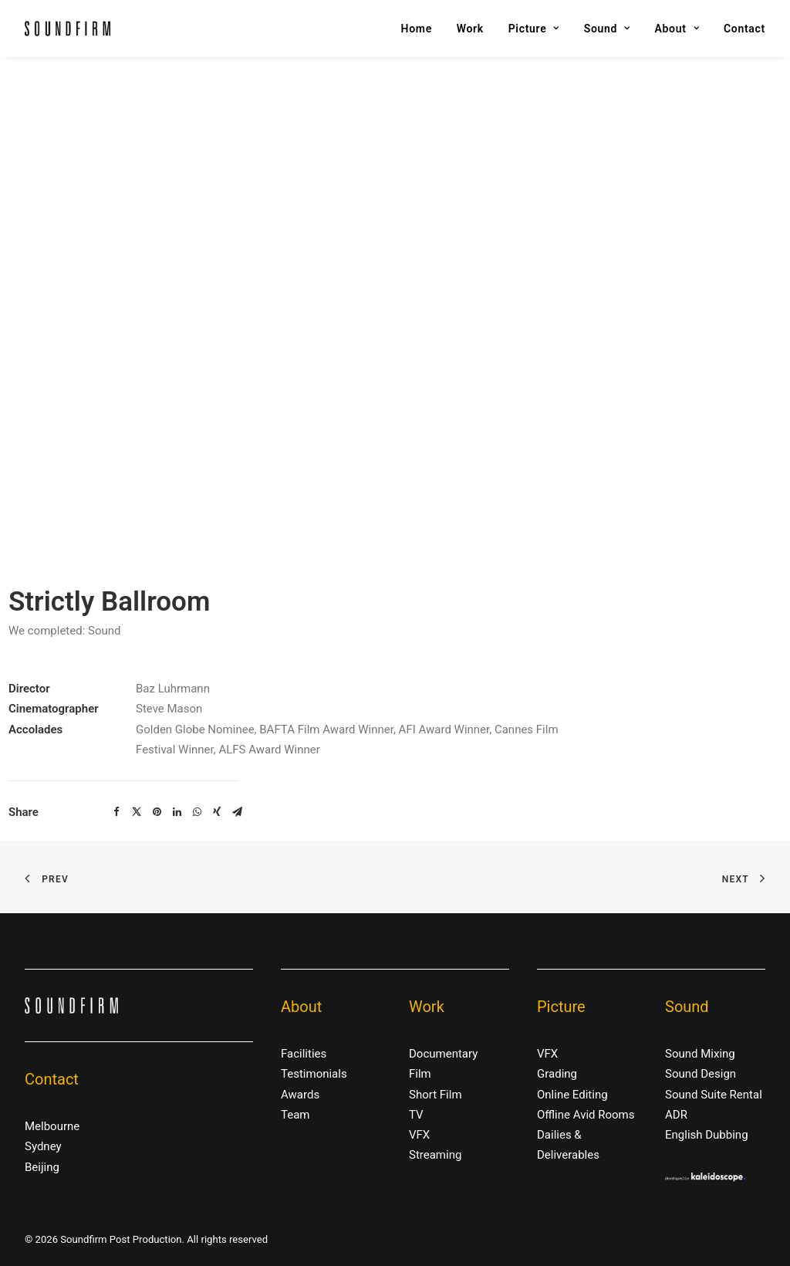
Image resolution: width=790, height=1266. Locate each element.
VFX (419, 1135)
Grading (557, 1074)
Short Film (435, 1095)
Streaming (435, 1155)
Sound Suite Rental (713, 1095)
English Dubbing (706, 1135)
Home (416, 28)
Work (470, 28)
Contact (744, 28)
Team (295, 1115)
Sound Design (700, 1074)
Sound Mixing (700, 1054)
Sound (607, 28)
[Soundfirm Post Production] (67, 28)
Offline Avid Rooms (586, 1115)
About (677, 28)
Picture (533, 28)
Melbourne (52, 1126)
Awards (300, 1095)
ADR (676, 1115)
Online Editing (572, 1095)
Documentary (443, 1054)
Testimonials (314, 1074)
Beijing (42, 1167)
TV (416, 1115)
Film (420, 1074)
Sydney (43, 1146)
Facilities (303, 1054)
